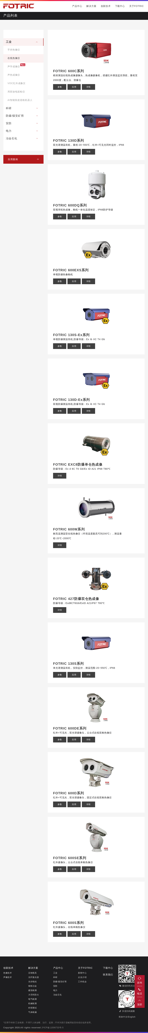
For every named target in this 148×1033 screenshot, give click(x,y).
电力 (55, 990)
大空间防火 (33, 995)
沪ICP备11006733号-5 (53, 1028)
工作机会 (82, 982)
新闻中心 (82, 973)
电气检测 (32, 999)
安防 (55, 986)
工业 (55, 973)
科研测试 (32, 1008)
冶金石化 (57, 995)
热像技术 (7, 973)
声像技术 (7, 977)
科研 (55, 977)
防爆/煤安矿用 (60, 982)
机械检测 (32, 1003)
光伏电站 (32, 982)
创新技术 (106, 6)
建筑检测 (32, 990)
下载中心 (120, 6)
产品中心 (77, 6)
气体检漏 (32, 1012)
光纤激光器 (33, 977)
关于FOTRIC (136, 6)
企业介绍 (82, 977)
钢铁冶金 (32, 986)
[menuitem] (23, 71)
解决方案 (91, 6)
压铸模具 (32, 973)
